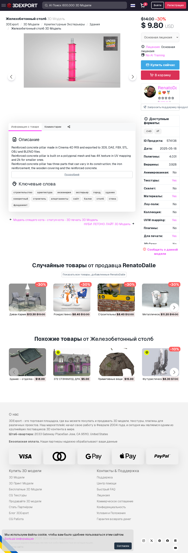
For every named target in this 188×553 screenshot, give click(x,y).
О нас (14, 414)
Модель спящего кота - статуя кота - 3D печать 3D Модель (55, 240)
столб (100, 218)
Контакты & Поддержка (118, 470)
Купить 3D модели (25, 470)
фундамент (20, 225)
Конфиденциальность (111, 507)
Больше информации (19, 539)
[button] (174, 308)
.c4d (148, 131)
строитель (39, 218)
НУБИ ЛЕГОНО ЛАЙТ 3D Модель (107, 244)
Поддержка (105, 477)
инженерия (64, 212)
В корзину (160, 75)
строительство (22, 212)
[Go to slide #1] (27, 130)
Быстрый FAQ (106, 489)
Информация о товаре (25, 146)
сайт (76, 218)
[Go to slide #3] (73, 130)
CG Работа (16, 519)
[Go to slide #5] (119, 130)
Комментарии (53, 146)
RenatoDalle (170, 88)
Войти (157, 5)
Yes (174, 180)
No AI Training (155, 55)
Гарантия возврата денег (114, 519)
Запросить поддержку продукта (161, 107)
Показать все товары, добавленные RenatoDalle (94, 274)
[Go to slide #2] (50, 130)
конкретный (20, 218)
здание (110, 212)
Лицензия (103, 495)
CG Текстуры (18, 495)
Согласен (123, 546)
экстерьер (82, 212)
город (97, 212)
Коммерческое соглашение (115, 501)
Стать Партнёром (20, 507)
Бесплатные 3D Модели (25, 489)
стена (112, 218)
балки (88, 218)
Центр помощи (106, 483)
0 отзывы (164, 101)
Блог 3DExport (19, 513)
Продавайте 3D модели (25, 501)
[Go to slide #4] (96, 130)
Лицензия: (153, 47)
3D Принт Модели (21, 483)
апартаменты (59, 218)
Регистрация (175, 5)
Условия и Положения (111, 513)
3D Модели (16, 477)
